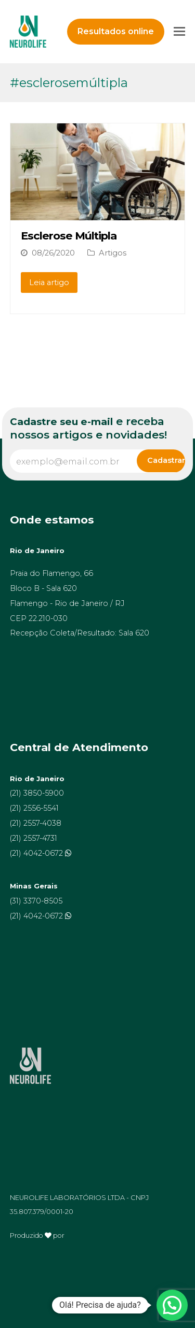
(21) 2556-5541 (34, 808)
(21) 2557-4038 (35, 823)
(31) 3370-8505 (36, 901)
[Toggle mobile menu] (179, 31)
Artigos (112, 253)
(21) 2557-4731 (33, 838)
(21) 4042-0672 (37, 853)
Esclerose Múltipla (68, 235)
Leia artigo (49, 282)
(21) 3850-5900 (37, 793)
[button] (172, 1305)
